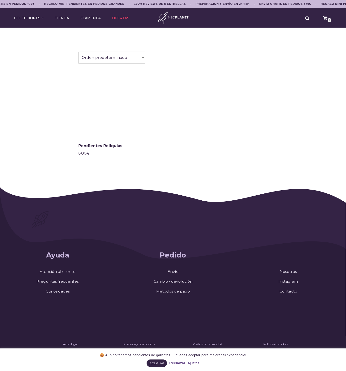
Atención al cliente (57, 272)
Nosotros (288, 272)
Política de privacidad (207, 345)
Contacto (288, 292)
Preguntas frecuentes (57, 282)
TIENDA (61, 18)
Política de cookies (275, 345)
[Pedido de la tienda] (112, 58)
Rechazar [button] (177, 363)
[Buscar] (307, 18)
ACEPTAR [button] (156, 363)
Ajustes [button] (193, 363)
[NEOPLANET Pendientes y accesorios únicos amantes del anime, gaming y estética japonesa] (173, 18)
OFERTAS (121, 18)
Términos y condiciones (139, 345)
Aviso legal (70, 345)
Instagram (288, 282)
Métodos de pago (173, 292)
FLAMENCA (90, 18)
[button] (42, 18)
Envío (173, 272)
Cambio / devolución (172, 282)
